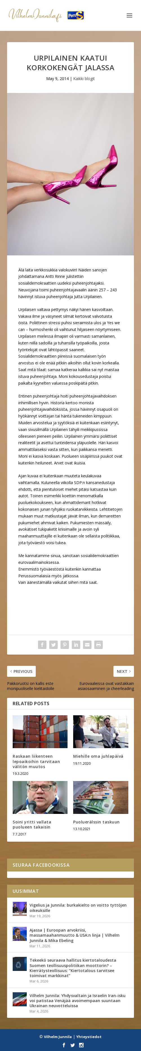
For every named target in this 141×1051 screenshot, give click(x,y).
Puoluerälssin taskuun (96, 822)
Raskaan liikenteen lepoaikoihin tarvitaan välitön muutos (36, 761)
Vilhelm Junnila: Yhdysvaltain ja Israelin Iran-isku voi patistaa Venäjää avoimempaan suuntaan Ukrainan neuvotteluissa (78, 1000)
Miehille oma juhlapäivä (98, 756)
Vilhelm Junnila (58, 1036)
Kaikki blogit (84, 78)
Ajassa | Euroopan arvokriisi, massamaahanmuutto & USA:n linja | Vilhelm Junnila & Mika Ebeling (75, 935)
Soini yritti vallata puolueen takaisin (32, 824)
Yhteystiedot (89, 1036)
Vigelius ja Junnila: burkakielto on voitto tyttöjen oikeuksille (78, 907)
